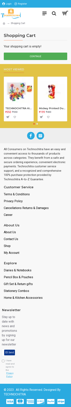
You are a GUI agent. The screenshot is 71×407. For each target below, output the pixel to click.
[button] (34, 124)
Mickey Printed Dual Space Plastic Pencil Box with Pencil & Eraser (52, 108)
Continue (35, 56)
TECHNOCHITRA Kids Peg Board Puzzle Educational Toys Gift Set (18, 108)
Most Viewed (14, 69)
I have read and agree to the (9, 368)
